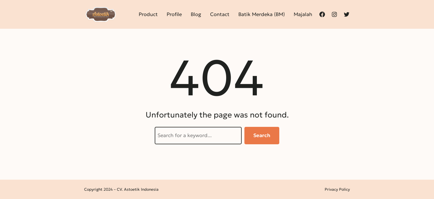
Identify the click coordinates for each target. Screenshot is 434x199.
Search (261, 135)
